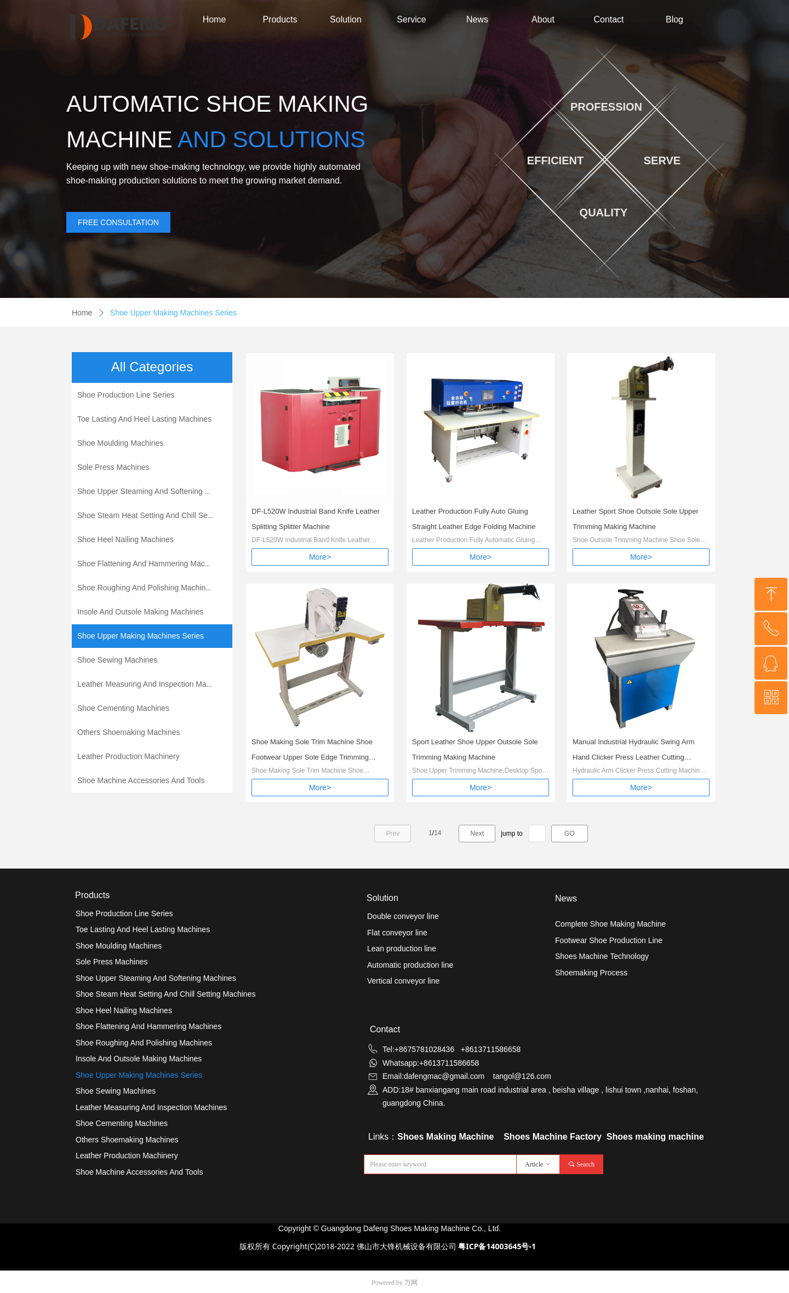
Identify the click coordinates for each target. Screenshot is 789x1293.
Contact (608, 19)
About (542, 19)
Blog (674, 19)
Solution (346, 19)
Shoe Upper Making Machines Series (173, 312)
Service (411, 19)
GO (569, 833)
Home (214, 19)
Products (279, 19)
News (477, 19)
